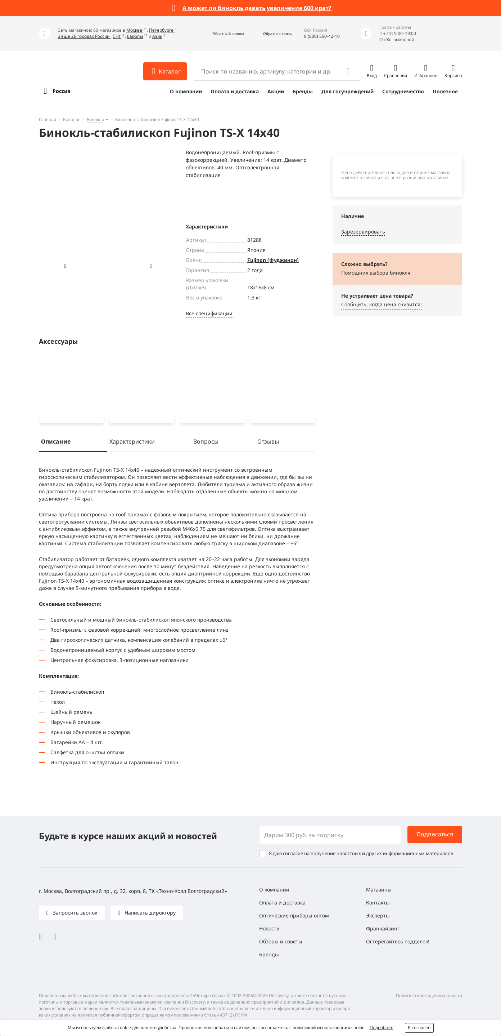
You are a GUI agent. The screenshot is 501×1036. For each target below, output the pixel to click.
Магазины (379, 889)
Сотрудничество (403, 91)
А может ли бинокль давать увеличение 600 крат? (256, 8)
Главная (47, 119)
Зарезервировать (363, 231)
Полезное (445, 91)
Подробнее (381, 1027)
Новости (269, 928)
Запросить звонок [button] (74, 912)
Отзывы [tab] (268, 443)
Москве (134, 30)
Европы (135, 36)
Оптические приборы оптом (294, 915)
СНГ (117, 36)
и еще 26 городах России (84, 36)
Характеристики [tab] (132, 443)
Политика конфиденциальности (429, 995)
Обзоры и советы (280, 941)
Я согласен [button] (419, 1027)
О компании (186, 91)
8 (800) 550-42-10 (322, 36)
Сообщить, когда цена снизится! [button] (381, 304)
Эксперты (378, 915)
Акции (275, 91)
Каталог (71, 119)
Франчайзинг (383, 928)
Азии (157, 36)
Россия (61, 91)
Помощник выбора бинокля (375, 272)
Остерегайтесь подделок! (397, 941)
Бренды (303, 91)
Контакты (378, 902)
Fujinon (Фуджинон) (273, 260)
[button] (220, 33)
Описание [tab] (56, 443)
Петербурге (162, 30)
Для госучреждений (347, 91)
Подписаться (434, 835)
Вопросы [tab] (205, 443)
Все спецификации (209, 313)
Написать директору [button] (149, 912)
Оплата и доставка (235, 91)
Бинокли (95, 119)
